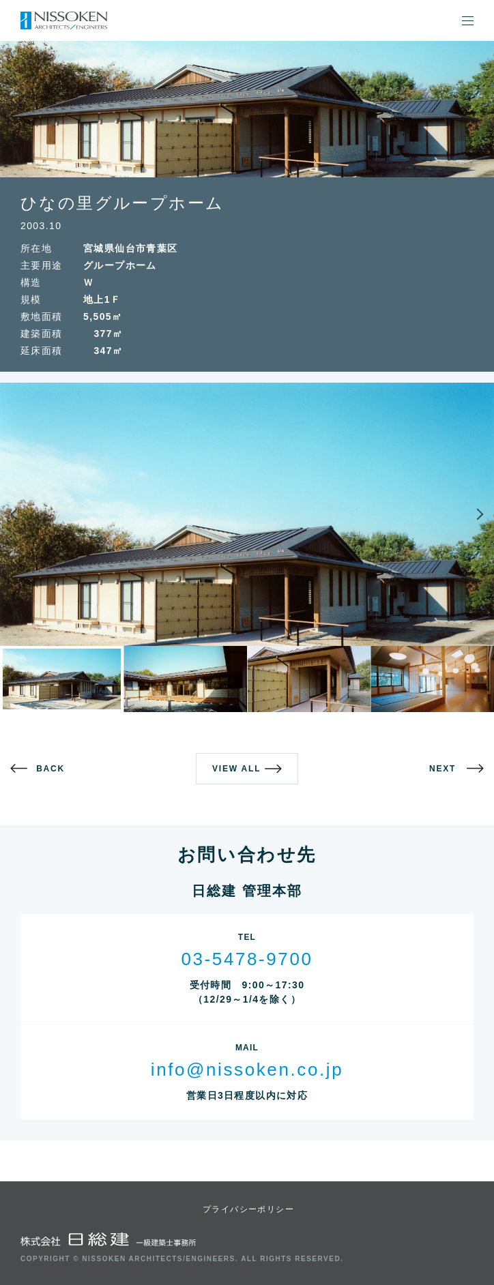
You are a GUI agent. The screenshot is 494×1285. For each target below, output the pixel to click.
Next (459, 514)
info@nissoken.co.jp (247, 1069)
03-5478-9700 (247, 959)
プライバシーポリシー (248, 1209)
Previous (34, 514)
